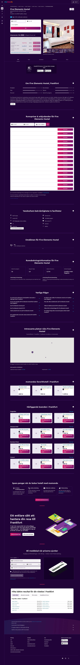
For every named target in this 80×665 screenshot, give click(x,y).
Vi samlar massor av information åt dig (43, 627)
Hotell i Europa (21, 6)
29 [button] (25, 44)
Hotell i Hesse (34, 6)
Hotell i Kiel (14, 610)
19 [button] (48, 41)
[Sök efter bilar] (2, 11)
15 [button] (57, 38)
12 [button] (48, 38)
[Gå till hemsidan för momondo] (8, 2)
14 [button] (22, 38)
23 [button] (29, 41)
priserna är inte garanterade (36, 621)
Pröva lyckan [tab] (34, 595)
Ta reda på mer (46, 192)
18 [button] (34, 38)
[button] (2, 2)
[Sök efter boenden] (2, 8)
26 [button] (37, 41)
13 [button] (51, 38)
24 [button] (31, 41)
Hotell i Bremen (45, 608)
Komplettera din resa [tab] (44, 595)
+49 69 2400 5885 (14, 15)
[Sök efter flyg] (2, 6)
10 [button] (31, 35)
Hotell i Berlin (14, 601)
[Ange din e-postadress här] (27, 568)
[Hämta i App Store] (48, 71)
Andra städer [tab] (15, 595)
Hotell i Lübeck (45, 603)
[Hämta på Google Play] (40, 71)
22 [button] (25, 41)
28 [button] (23, 44)
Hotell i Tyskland (28, 6)
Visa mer (71, 411)
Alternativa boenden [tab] (25, 595)
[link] (24, 421)
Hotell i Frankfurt (41, 6)
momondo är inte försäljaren (43, 625)
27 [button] (19, 44)
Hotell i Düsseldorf (15, 606)
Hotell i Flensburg (45, 606)
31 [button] (42, 47)
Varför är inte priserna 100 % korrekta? (43, 630)
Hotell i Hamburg (45, 601)
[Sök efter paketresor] (2, 13)
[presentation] (48, 70)
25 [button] (35, 41)
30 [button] (29, 44)
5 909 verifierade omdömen (21, 17)
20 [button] (20, 41)
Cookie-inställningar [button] (14, 198)
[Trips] (2, 17)
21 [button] (22, 41)
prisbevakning (61, 491)
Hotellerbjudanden (13, 6)
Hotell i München (15, 603)
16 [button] (28, 38)
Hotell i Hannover (15, 608)
